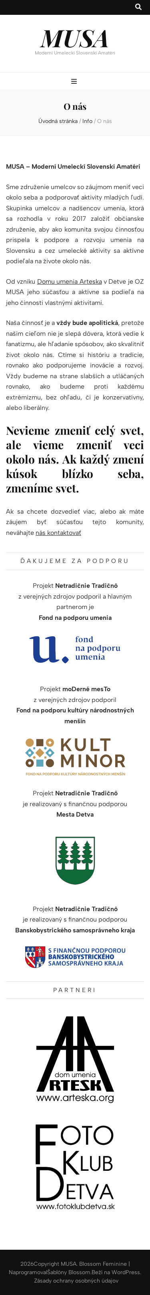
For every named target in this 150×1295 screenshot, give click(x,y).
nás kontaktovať (58, 533)
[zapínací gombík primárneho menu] (75, 82)
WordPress (126, 1272)
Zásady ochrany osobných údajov (76, 1280)
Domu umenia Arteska (69, 281)
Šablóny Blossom (68, 1272)
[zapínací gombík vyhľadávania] (138, 7)
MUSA (75, 37)
